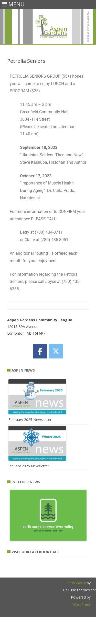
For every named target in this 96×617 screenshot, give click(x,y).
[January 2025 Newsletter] (37, 459)
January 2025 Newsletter (28, 466)
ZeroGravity (76, 582)
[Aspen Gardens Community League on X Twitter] (56, 351)
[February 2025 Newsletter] (37, 412)
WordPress (81, 604)
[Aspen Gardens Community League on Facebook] (40, 351)
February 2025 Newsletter (29, 419)
